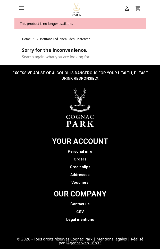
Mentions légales (112, 238)
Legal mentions (80, 219)
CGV (80, 212)
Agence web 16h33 (84, 242)
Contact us (80, 204)
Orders (80, 159)
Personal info (80, 151)
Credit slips (80, 167)
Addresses (80, 175)
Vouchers (80, 182)
